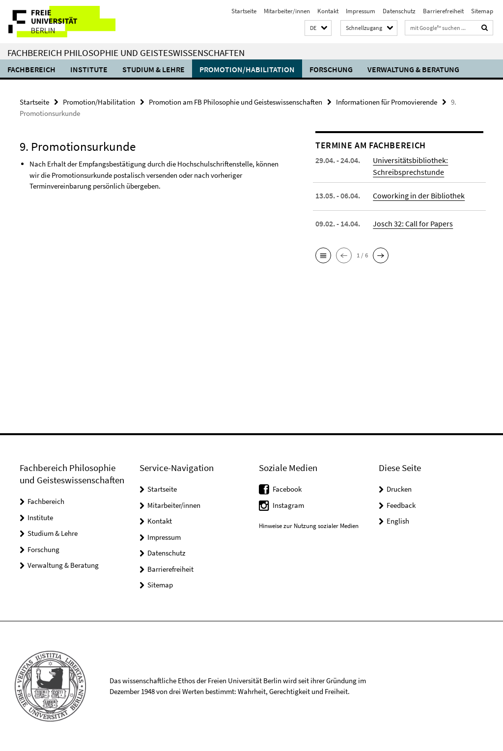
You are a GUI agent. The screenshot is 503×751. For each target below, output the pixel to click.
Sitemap (482, 11)
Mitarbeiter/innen (287, 11)
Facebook (287, 489)
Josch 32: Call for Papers (413, 223)
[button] (318, 28)
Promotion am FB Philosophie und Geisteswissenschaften (235, 102)
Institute (89, 69)
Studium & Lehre (153, 69)
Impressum (360, 11)
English (398, 521)
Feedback (401, 505)
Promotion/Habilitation (247, 69)
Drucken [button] (399, 489)
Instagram (288, 505)
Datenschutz (399, 11)
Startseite (243, 11)
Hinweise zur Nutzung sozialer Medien (309, 526)
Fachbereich (31, 69)
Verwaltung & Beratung (413, 69)
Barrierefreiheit (443, 11)
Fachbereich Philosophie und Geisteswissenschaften (126, 52)
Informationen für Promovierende (386, 102)
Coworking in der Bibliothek (419, 195)
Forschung (331, 69)
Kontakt (327, 11)
